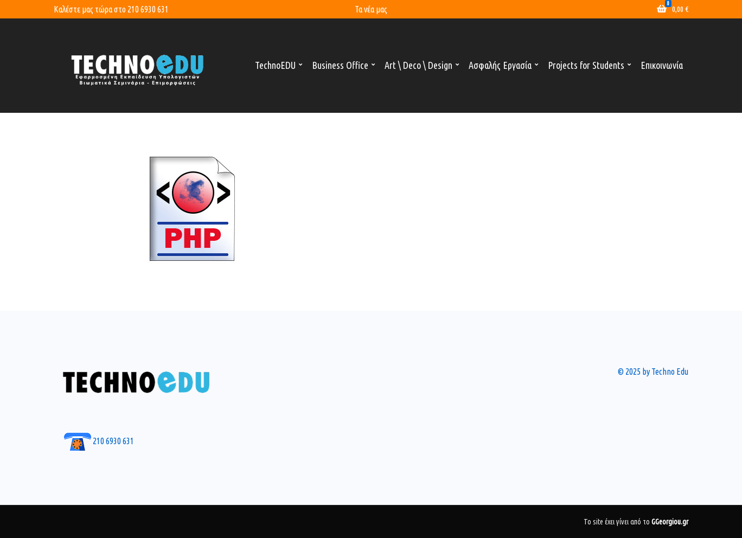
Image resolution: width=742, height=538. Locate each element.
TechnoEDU (275, 65)
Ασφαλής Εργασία (500, 65)
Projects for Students (586, 65)
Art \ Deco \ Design (418, 65)
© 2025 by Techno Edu (653, 371)
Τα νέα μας (371, 9)
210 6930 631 (148, 9)
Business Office (340, 65)
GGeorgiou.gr (669, 521)
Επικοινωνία (662, 65)
